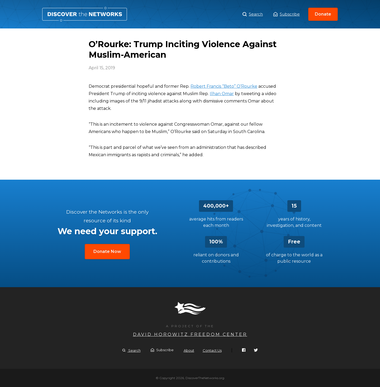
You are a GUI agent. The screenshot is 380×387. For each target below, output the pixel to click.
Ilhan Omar (222, 93)
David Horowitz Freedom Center (190, 334)
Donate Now (107, 251)
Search (253, 14)
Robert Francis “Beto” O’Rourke (224, 86)
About (189, 350)
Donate (323, 14)
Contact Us (212, 350)
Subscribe (286, 14)
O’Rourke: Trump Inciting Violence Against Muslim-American (84, 14)
